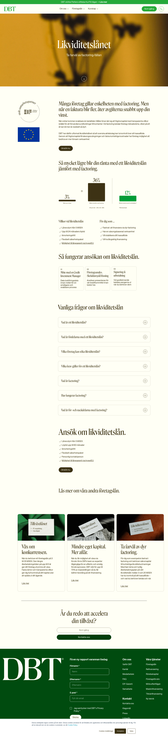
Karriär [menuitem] (125, 669)
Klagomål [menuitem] (127, 708)
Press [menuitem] (125, 713)
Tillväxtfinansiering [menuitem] (154, 694)
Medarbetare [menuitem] (128, 674)
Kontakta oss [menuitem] (128, 703)
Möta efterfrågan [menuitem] (153, 684)
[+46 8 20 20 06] (161, 8)
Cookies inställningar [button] (106, 731)
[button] (64, 8)
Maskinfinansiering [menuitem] (154, 689)
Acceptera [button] (120, 731)
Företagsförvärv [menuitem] (153, 679)
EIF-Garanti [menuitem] (128, 684)
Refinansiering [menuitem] (152, 669)
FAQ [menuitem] (124, 679)
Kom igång (149, 9)
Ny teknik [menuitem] (150, 699)
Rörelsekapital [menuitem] (152, 674)
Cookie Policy (72, 725)
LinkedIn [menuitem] (126, 718)
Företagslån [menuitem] (151, 664)
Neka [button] (131, 731)
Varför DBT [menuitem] (127, 664)
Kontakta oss (84, 637)
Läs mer (103, 2)
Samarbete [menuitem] (127, 689)
